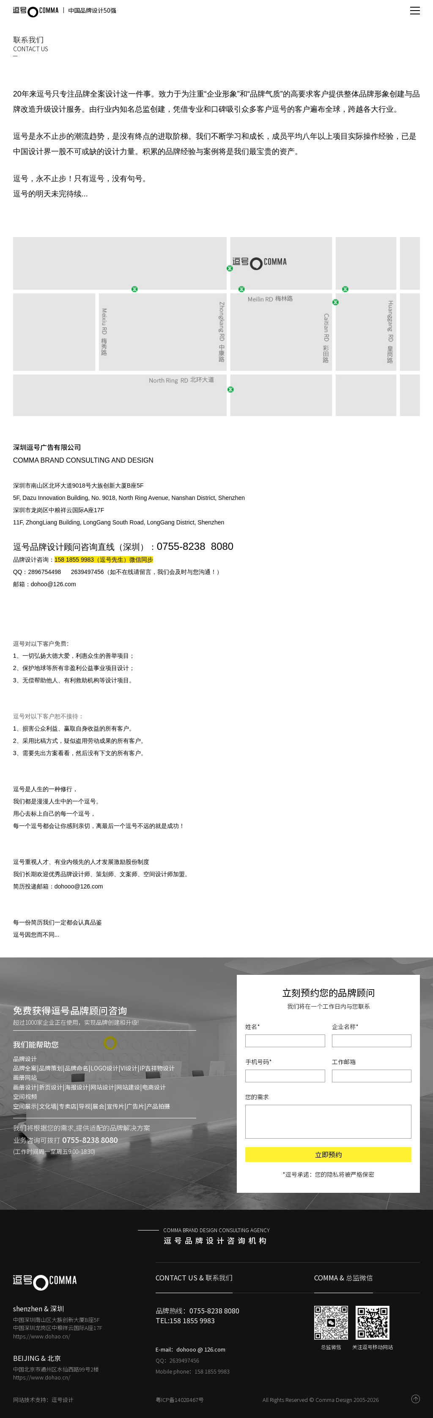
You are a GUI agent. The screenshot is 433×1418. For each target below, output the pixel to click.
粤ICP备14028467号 (180, 1400)
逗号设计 (63, 1400)
